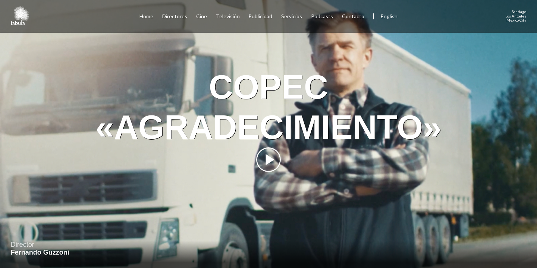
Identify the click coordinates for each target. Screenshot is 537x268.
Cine (201, 16)
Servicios (291, 16)
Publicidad (260, 16)
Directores (174, 16)
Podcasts (322, 16)
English (389, 16)
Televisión (228, 16)
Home (146, 16)
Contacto (353, 16)
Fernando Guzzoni (40, 252)
